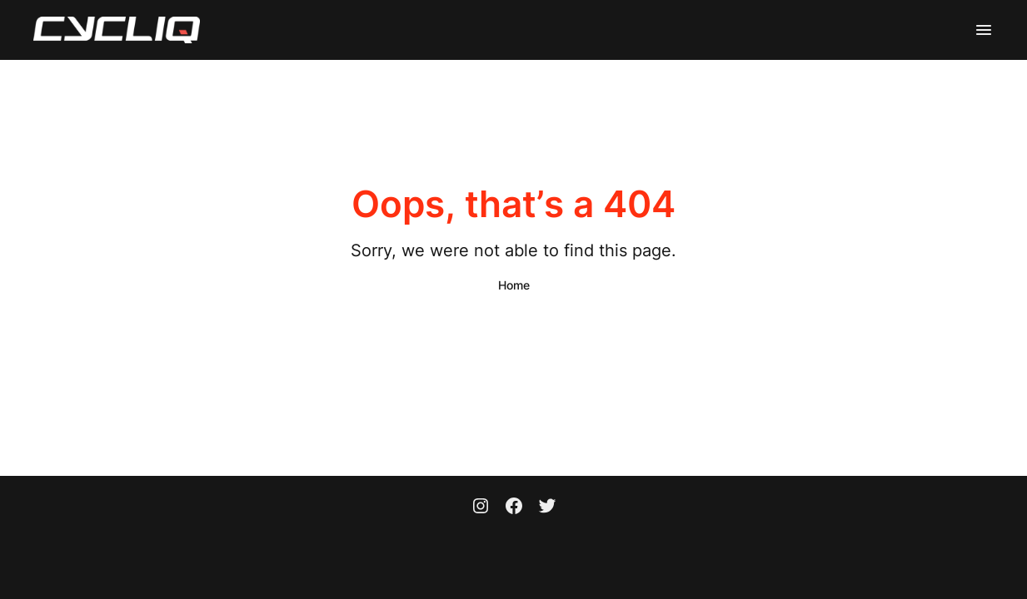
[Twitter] (547, 507)
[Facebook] (514, 507)
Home (514, 285)
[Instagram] (481, 507)
